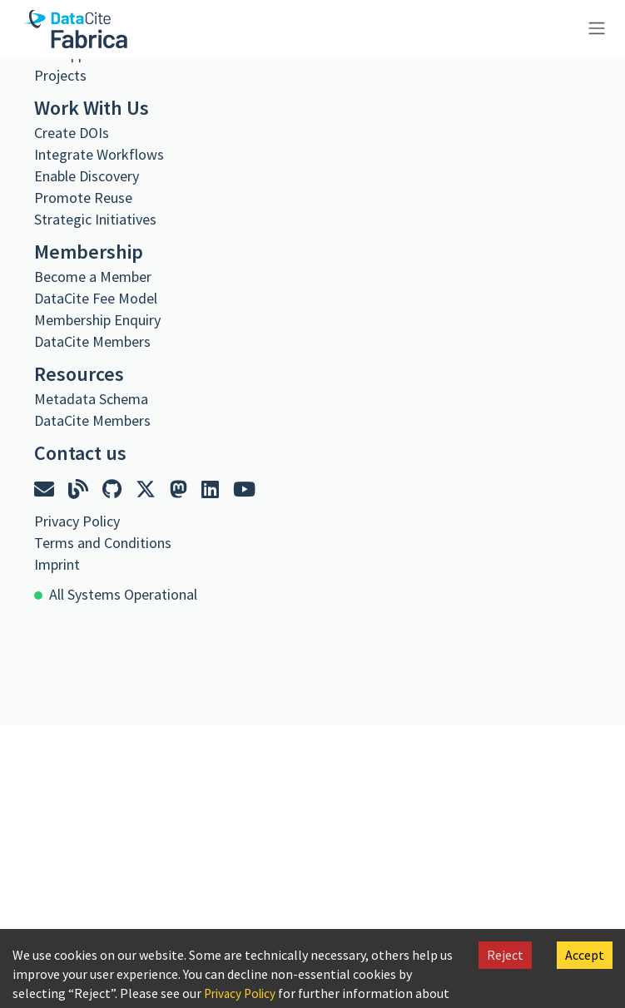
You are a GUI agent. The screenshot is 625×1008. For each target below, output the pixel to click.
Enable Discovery (86, 175)
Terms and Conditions (102, 542)
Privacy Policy (243, 993)
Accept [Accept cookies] (584, 954)
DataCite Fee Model (95, 298)
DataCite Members (92, 341)
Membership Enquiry (97, 319)
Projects (60, 75)
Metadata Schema (91, 398)
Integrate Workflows (99, 154)
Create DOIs (71, 132)
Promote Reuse (83, 197)
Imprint (57, 564)
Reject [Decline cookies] (505, 954)
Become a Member (92, 276)
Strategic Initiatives (95, 219)
